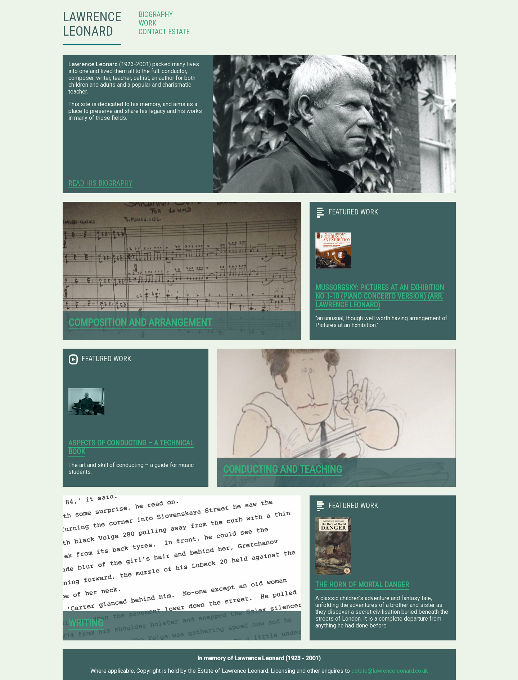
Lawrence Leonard (92, 24)
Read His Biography (100, 183)
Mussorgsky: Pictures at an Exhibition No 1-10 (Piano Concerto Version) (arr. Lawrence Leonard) (379, 296)
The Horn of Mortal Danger (362, 584)
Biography (156, 14)
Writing (86, 623)
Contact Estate (164, 31)
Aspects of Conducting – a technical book (131, 447)
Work (147, 23)
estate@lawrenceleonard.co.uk (389, 670)
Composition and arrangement (140, 322)
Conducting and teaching (282, 469)
